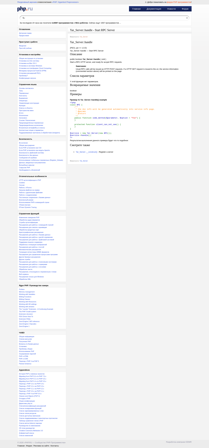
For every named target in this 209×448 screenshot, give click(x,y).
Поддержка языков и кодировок (30, 242)
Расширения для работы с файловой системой (36, 240)
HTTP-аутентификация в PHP (30, 180)
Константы (23, 96)
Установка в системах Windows (30, 66)
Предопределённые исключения (31, 125)
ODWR (189, 442)
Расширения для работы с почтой (31, 247)
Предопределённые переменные (31, 123)
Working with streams (26, 306)
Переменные (24, 93)
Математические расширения (30, 249)
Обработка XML (25, 279)
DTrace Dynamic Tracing (28, 207)
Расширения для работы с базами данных (34, 235)
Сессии (21, 185)
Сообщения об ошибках (28, 158)
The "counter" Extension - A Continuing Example (36, 309)
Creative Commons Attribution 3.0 (31, 430)
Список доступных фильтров (29, 416)
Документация (154, 9)
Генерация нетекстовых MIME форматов (34, 252)
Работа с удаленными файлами (31, 192)
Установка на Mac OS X (27, 63)
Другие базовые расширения (29, 257)
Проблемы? (23, 76)
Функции (22, 105)
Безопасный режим (26, 200)
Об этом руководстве (27, 428)
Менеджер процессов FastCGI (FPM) (32, 71)
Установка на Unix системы (29, 61)
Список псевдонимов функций (30, 408)
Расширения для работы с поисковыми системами (38, 262)
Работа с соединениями (28, 195)
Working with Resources (27, 302)
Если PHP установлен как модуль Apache (34, 150)
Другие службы (24, 259)
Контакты (55, 446)
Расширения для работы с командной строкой (36, 225)
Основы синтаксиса (26, 88)
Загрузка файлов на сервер (29, 190)
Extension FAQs (24, 319)
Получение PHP (25, 341)
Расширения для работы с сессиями (32, 267)
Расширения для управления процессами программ (38, 254)
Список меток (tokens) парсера (30, 423)
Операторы (23, 100)
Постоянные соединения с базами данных (34, 197)
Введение (22, 46)
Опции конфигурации (27, 401)
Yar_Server (84, 37)
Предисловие (24, 35)
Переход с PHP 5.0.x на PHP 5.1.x (31, 391)
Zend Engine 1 (24, 326)
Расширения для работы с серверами (33, 264)
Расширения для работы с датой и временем (36, 237)
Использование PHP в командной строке (34, 202)
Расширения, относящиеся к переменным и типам (37, 272)
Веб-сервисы (24, 274)
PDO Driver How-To (26, 316)
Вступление (23, 143)
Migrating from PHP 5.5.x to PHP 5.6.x (32, 379)
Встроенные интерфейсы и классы (32, 128)
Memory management (27, 292)
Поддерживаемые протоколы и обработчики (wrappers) (39, 133)
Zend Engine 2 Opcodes (27, 324)
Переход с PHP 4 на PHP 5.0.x (30, 393)
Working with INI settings (28, 304)
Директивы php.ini (25, 403)
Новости (171, 9)
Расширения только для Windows (31, 277)
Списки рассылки (25, 339)
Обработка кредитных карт (29, 230)
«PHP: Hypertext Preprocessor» (65, 2)
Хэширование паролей (27, 354)
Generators (23, 118)
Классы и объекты (26, 108)
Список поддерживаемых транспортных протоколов (38, 418)
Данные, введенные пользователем (32, 162)
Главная (136, 9)
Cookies (22, 182)
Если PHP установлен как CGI (30, 148)
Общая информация (26, 336)
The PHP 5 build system (27, 311)
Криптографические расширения (31, 232)
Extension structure (26, 314)
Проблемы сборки (25, 349)
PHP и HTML (23, 356)
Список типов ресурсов (27, 413)
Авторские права (25, 33)
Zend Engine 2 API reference (29, 321)
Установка (23, 346)
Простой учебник (25, 48)
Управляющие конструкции (29, 103)
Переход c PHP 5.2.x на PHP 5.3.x (31, 386)
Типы (21, 91)
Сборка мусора (24, 205)
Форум (185, 9)
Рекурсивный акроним (27, 2)
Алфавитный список (26, 433)
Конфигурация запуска (27, 78)
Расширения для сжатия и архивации (33, 227)
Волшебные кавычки (26, 165)
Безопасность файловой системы (31, 153)
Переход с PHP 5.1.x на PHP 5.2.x (31, 388)
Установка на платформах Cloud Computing (35, 68)
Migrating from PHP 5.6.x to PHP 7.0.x (32, 376)
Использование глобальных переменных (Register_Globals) (41, 160)
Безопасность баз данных (28, 155)
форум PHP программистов (179, 2)
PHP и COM (23, 359)
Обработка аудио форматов (29, 220)
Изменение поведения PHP (29, 217)
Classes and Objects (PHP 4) (29, 396)
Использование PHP (26, 351)
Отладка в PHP (24, 398)
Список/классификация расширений (32, 406)
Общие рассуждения (26, 145)
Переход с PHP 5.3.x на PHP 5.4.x (31, 384)
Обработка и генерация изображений (33, 244)
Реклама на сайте (41, 446)
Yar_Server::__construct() (86, 159)
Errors (21, 113)
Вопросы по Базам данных (29, 344)
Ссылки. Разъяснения (27, 120)
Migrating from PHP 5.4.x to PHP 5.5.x (32, 381)
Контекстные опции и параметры (31, 130)
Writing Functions (25, 297)
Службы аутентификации (28, 222)
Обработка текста (25, 269)
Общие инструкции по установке (31, 58)
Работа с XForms (25, 187)
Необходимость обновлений (29, 170)
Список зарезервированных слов (31, 411)
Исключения (23, 115)
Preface (22, 289)
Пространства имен (26, 110)
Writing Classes (24, 299)
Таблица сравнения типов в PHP (31, 421)
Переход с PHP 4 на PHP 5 (29, 361)
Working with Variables (27, 294)
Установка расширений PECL (30, 73)
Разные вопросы (25, 364)
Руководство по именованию (29, 426)
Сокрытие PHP (24, 167)
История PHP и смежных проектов (31, 374)
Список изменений (26, 435)
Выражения (23, 98)
